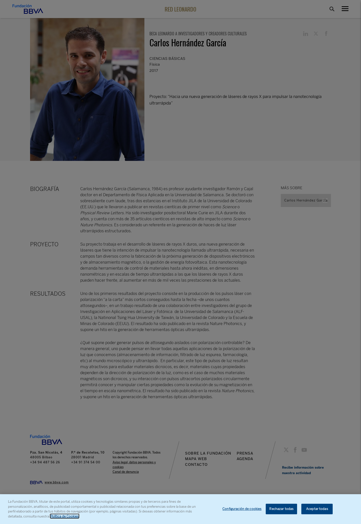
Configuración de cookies (241, 511)
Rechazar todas (281, 511)
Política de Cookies (64, 518)
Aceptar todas (317, 511)
